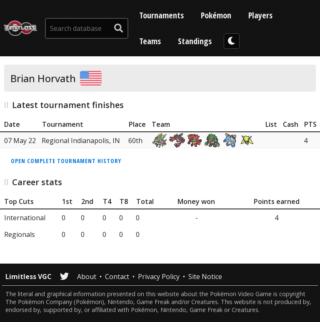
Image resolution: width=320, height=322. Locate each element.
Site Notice (205, 276)
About (86, 276)
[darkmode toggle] (232, 41)
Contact (117, 276)
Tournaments (161, 15)
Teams (150, 41)
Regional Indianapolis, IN (81, 140)
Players (260, 15)
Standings (195, 41)
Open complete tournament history (66, 161)
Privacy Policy (159, 276)
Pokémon (216, 15)
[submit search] (119, 28)
